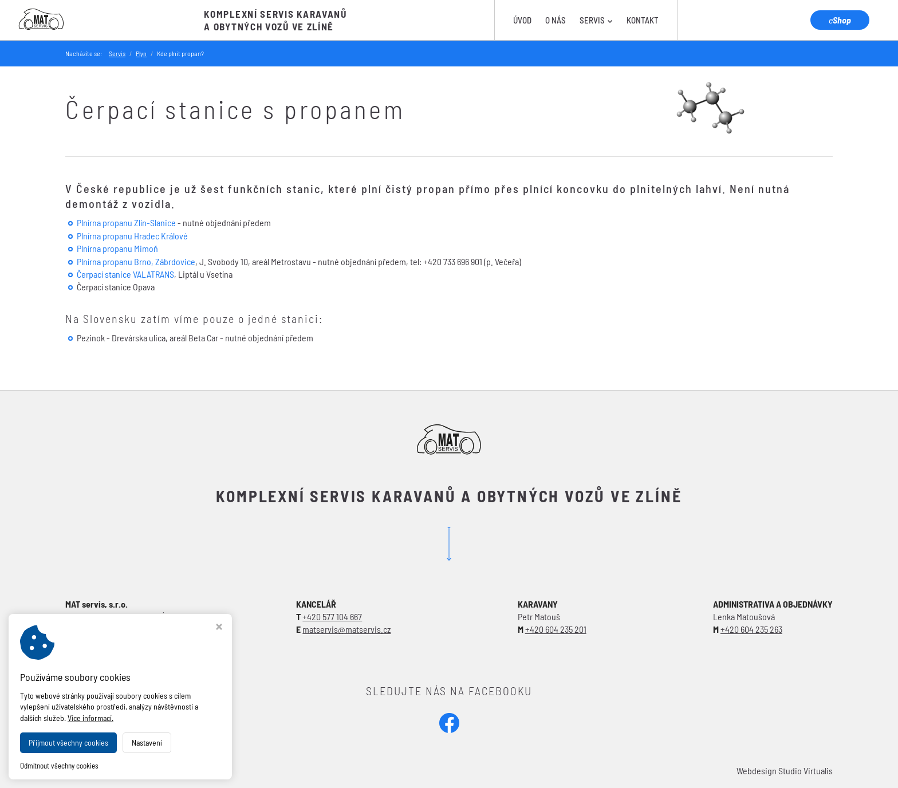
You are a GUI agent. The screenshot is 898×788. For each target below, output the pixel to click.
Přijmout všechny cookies (68, 742)
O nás (555, 20)
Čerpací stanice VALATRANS (125, 274)
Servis (596, 20)
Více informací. (90, 718)
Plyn (141, 53)
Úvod (522, 20)
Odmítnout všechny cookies (59, 765)
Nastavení (147, 742)
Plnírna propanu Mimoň (117, 248)
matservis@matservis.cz (346, 629)
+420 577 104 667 (332, 616)
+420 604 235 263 (751, 629)
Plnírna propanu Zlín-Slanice (126, 222)
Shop (840, 19)
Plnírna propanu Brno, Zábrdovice (136, 261)
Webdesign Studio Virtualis (784, 770)
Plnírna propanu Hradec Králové (132, 235)
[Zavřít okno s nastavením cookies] (219, 628)
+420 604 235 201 (555, 629)
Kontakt (643, 20)
